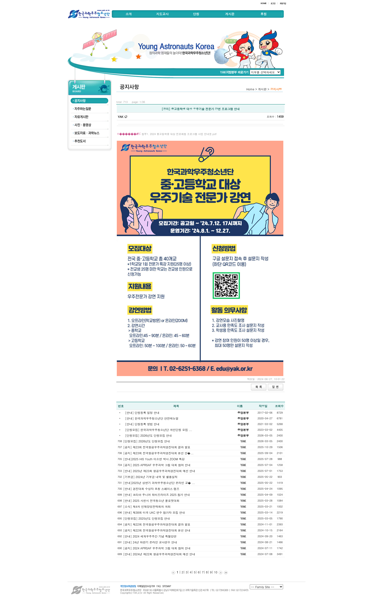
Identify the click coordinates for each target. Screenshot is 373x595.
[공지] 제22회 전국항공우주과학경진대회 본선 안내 (156, 530)
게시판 (229, 14)
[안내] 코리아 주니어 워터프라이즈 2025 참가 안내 (156, 495)
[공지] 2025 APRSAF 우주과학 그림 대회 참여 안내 (157, 465)
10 (215, 572)
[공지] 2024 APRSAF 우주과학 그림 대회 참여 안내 (157, 548)
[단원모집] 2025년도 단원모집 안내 (146, 518)
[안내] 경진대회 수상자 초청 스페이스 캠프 (151, 489)
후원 (263, 14)
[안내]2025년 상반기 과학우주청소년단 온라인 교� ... (159, 483)
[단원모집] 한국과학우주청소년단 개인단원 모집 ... (158, 430)
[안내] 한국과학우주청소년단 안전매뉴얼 (151, 418)
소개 (129, 14)
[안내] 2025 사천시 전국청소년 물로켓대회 (151, 500)
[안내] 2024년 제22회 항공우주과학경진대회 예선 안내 (159, 554)
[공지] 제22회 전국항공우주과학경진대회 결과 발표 (156, 524)
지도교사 (162, 14)
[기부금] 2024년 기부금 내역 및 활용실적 (150, 477)
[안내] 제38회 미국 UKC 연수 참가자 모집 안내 (154, 512)
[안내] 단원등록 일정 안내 (142, 413)
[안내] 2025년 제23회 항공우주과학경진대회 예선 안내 (159, 471)
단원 (196, 14)
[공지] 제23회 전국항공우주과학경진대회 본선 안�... (158, 453)
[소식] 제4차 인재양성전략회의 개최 (147, 506)
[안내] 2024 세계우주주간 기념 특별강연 (150, 536)
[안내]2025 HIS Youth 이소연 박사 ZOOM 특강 (154, 459)
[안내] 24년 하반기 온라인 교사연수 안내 (150, 542)
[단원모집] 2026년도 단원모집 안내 (148, 435)
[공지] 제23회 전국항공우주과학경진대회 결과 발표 (156, 447)
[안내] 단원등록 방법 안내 (142, 424)
